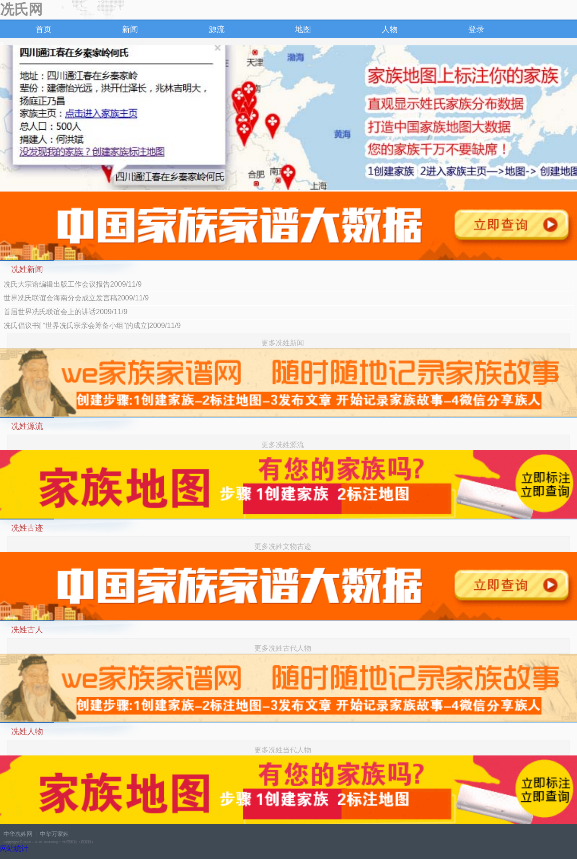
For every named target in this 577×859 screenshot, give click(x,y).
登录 (476, 29)
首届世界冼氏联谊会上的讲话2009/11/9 (65, 312)
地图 (303, 29)
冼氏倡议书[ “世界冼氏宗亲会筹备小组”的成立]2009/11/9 (92, 325)
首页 (43, 29)
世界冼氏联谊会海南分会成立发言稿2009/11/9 (76, 298)
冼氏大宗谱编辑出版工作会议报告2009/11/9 (73, 284)
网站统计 (14, 848)
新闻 (130, 29)
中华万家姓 (54, 834)
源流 (217, 29)
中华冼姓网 (18, 834)
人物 (390, 29)
